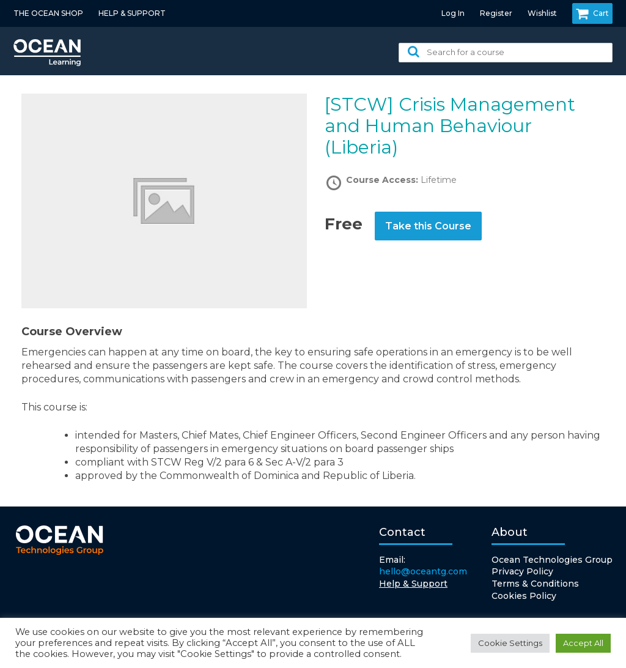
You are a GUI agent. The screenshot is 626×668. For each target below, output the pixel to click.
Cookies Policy (524, 595)
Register (496, 13)
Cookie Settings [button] (510, 643)
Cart (592, 13)
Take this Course (428, 226)
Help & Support (413, 583)
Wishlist (542, 13)
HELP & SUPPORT (132, 13)
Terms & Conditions (535, 583)
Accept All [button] (583, 643)
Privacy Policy (522, 571)
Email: (423, 566)
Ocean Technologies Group (552, 559)
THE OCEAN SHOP (48, 13)
